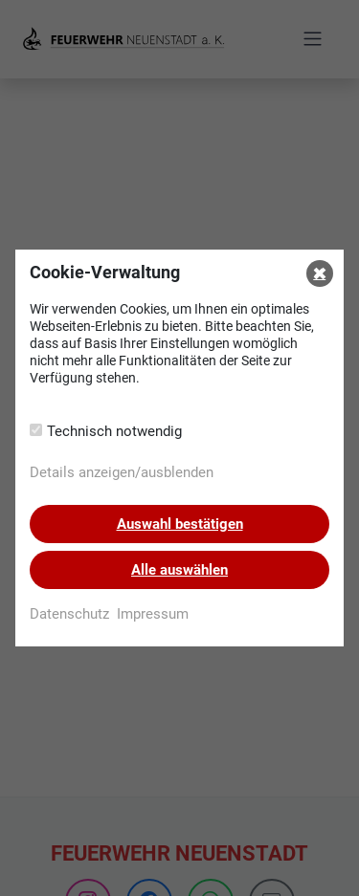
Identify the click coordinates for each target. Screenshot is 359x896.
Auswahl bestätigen (180, 524)
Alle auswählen (179, 570)
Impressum (153, 614)
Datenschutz (69, 614)
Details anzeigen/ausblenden (121, 472)
